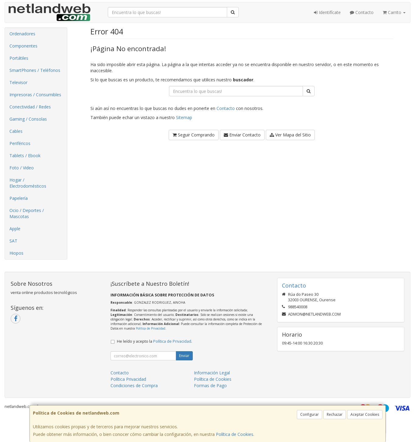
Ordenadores (22, 34)
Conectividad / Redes (30, 107)
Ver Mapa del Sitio (290, 135)
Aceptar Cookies (364, 414)
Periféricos (19, 143)
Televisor (18, 82)
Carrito (394, 12)
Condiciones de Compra (134, 385)
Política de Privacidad (150, 328)
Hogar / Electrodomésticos (27, 183)
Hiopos (16, 253)
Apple (14, 229)
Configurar (309, 414)
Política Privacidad (128, 379)
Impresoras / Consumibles (35, 94)
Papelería (18, 198)
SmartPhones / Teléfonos (34, 70)
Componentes (23, 46)
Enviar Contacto (242, 135)
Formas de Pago (210, 385)
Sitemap (184, 117)
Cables (16, 131)
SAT (13, 241)
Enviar (184, 355)
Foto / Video (21, 168)
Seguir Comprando (194, 135)
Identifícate (327, 12)
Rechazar (335, 414)
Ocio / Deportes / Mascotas (26, 213)
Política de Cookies (234, 434)
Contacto (362, 12)
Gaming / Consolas (28, 119)
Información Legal (212, 373)
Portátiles (18, 58)
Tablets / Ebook (24, 155)
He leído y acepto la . (154, 341)
